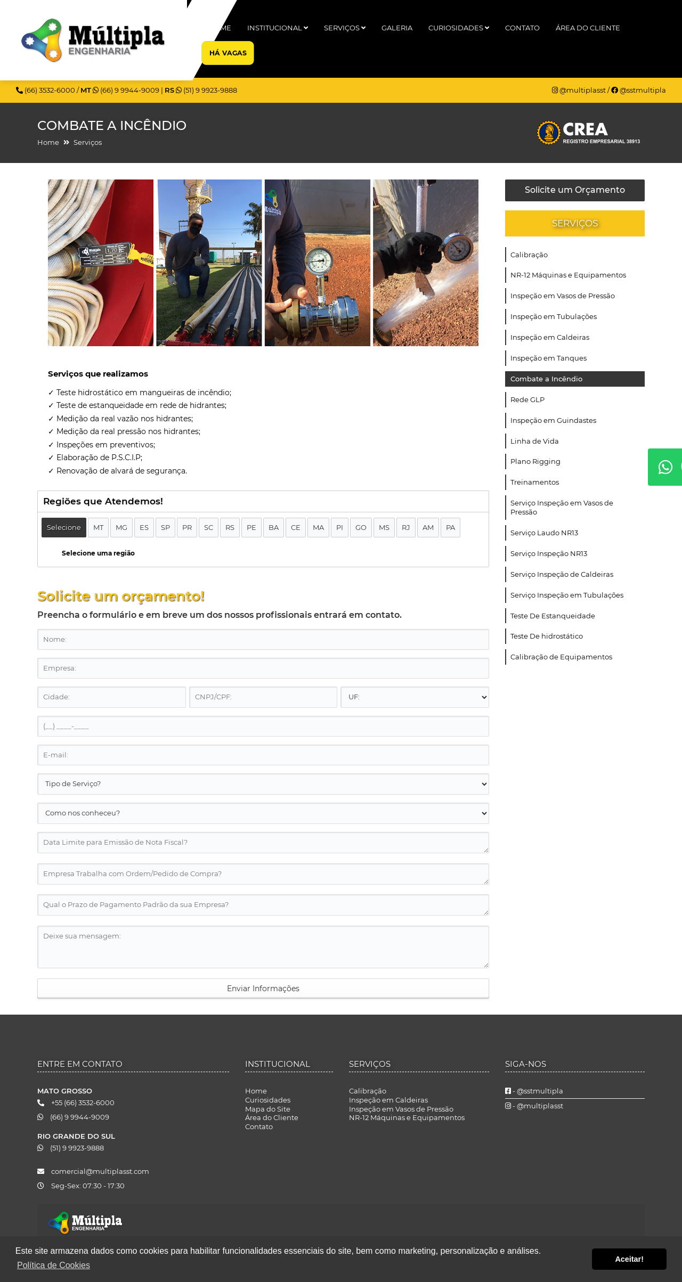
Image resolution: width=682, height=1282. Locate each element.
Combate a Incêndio (546, 378)
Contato (522, 27)
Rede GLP (527, 399)
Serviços (345, 27)
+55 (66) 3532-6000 (76, 1102)
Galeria (396, 27)
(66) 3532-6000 (46, 90)
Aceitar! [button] (629, 1259)
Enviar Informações (263, 988)
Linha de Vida (534, 441)
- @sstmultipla (534, 1091)
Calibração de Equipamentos (561, 656)
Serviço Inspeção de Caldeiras (561, 574)
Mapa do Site (267, 1109)
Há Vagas (227, 52)
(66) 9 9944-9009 (127, 90)
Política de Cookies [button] (53, 1265)
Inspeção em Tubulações (553, 316)
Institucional (277, 27)
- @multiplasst (534, 1105)
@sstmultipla (638, 90)
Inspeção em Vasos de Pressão (562, 295)
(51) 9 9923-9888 (206, 90)
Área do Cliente (588, 27)
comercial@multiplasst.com (93, 1171)
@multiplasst (579, 90)
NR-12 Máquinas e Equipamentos (568, 275)
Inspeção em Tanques (548, 358)
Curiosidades (458, 27)
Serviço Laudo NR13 (544, 532)
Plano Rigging (535, 461)
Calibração (529, 254)
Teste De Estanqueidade (552, 615)
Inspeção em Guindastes (553, 420)
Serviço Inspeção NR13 (548, 553)
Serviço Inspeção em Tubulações (566, 595)
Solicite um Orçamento (575, 190)
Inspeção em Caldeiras (549, 337)
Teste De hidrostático (546, 636)
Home (219, 27)
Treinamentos (534, 482)
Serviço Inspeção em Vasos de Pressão (561, 507)
